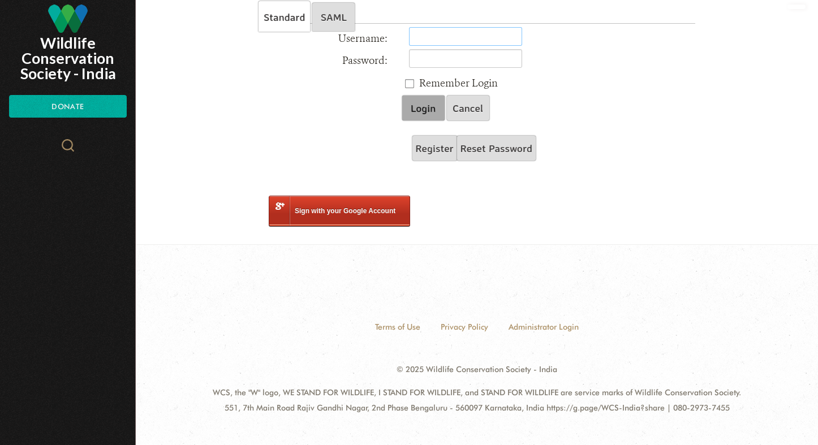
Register (435, 148)
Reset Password (496, 148)
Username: (363, 38)
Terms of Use (397, 326)
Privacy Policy (464, 326)
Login (423, 108)
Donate (67, 106)
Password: (365, 60)
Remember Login (458, 83)
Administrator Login (544, 326)
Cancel (468, 108)
